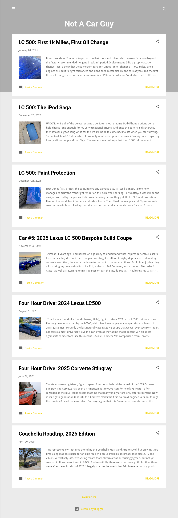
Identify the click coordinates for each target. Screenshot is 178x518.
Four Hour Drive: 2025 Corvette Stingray (65, 368)
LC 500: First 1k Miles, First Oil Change (63, 42)
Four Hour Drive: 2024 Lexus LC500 (60, 303)
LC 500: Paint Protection (47, 173)
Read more (152, 87)
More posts (89, 497)
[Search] (164, 9)
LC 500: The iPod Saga (45, 107)
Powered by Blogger (89, 509)
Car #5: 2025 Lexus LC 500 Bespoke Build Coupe (75, 238)
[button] (157, 42)
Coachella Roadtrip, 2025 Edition (57, 434)
